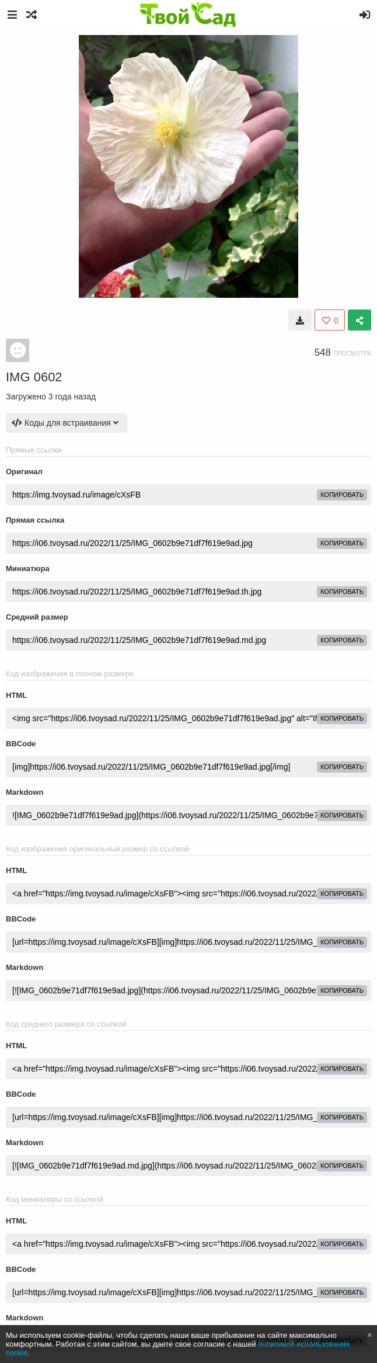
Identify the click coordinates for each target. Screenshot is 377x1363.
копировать (342, 494)
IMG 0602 (34, 377)
